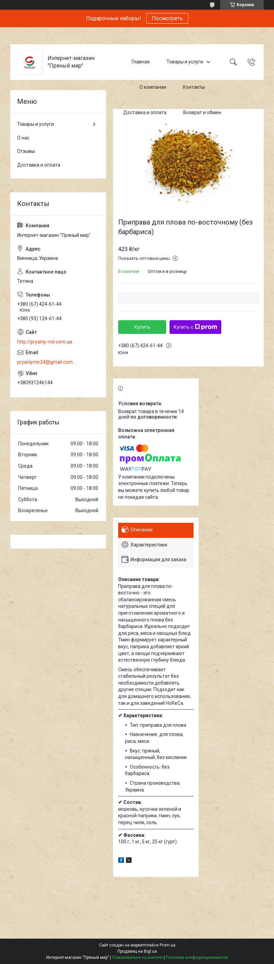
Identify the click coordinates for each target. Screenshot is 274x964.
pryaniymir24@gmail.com (45, 362)
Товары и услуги (184, 61)
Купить (142, 327)
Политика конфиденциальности (197, 957)
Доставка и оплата (144, 112)
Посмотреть (167, 18)
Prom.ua (167, 945)
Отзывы (26, 151)
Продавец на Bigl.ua (137, 951)
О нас (23, 138)
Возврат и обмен (202, 112)
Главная (141, 61)
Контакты (194, 87)
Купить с (195, 327)
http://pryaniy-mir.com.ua (44, 342)
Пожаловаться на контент (137, 957)
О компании (152, 87)
